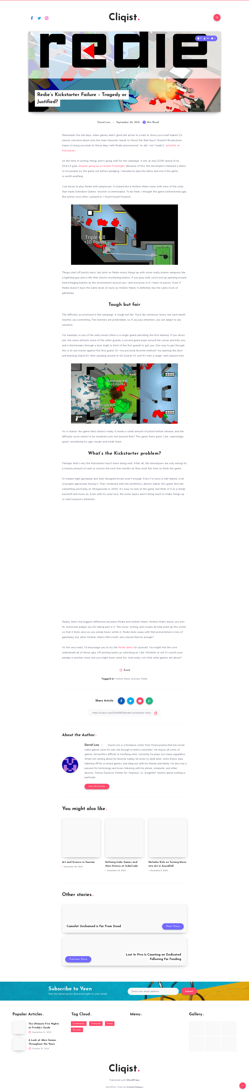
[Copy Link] (124, 712)
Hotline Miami (122, 678)
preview (135, 678)
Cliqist (124, 18)
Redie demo (125, 647)
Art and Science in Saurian (78, 862)
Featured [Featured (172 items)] (96, 1023)
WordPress (133, 1080)
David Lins (91, 745)
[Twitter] (39, 17)
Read (127, 670)
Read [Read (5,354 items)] (109, 1023)
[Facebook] (32, 17)
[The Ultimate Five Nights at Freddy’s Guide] (18, 1027)
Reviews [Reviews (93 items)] (77, 1030)
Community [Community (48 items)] (79, 1023)
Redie (144, 678)
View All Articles (96, 786)
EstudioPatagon (135, 1087)
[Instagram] (47, 17)
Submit (189, 991)
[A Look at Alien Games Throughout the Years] (18, 1044)
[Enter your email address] (153, 991)
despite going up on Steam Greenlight (102, 166)
